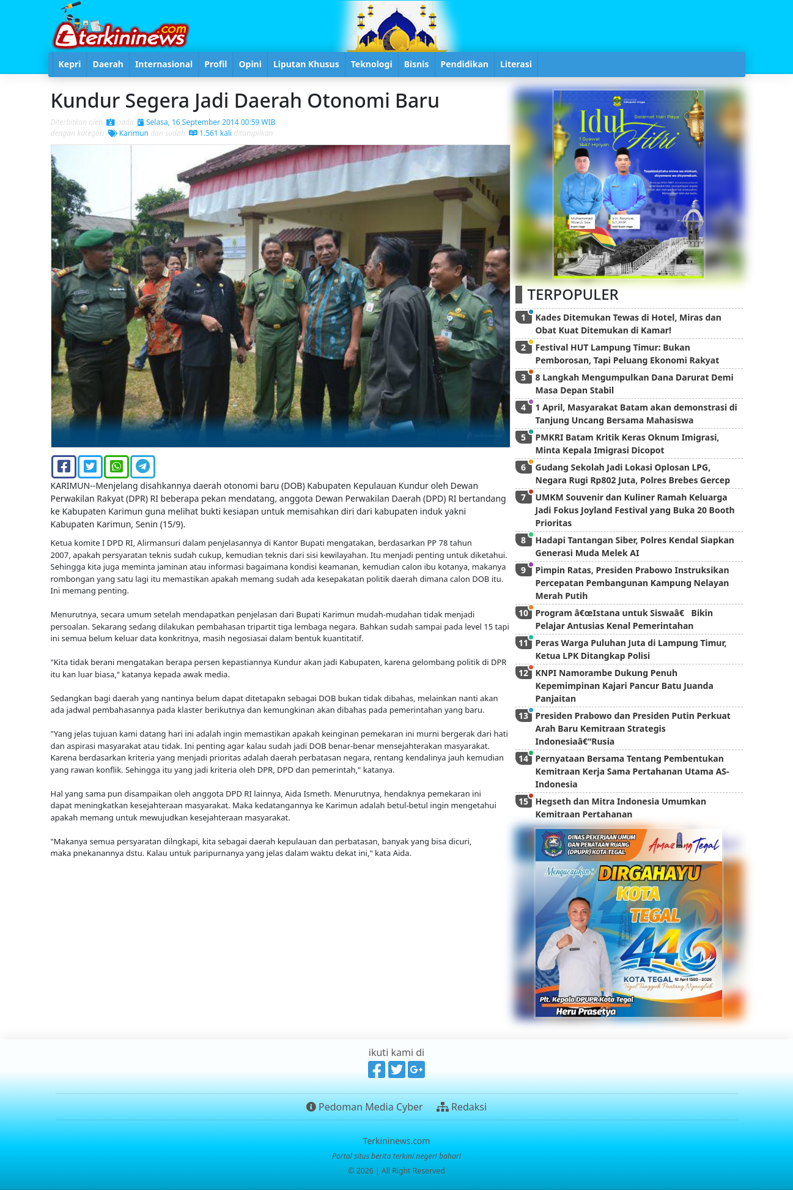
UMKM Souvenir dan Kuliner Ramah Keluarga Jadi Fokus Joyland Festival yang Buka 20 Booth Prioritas (635, 510)
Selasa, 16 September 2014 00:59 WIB (207, 122)
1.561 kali (210, 133)
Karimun (128, 133)
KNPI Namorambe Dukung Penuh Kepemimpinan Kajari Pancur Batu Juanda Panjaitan (625, 685)
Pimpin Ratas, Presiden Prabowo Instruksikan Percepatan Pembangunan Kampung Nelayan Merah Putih (632, 582)
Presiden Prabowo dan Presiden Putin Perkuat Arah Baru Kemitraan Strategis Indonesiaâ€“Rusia (633, 728)
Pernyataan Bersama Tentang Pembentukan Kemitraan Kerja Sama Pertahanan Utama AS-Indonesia (632, 771)
